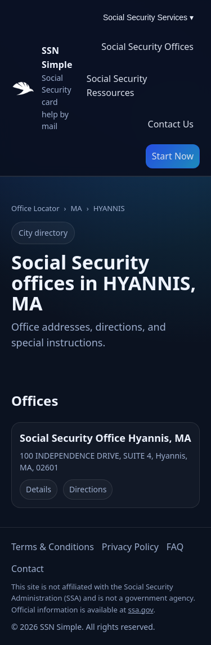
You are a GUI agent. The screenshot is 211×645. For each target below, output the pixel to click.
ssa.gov (141, 610)
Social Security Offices (147, 46)
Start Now (173, 156)
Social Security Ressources (117, 85)
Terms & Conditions (52, 547)
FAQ (175, 547)
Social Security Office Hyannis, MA (105, 438)
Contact (27, 568)
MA (76, 208)
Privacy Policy (130, 547)
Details (38, 489)
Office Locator (35, 208)
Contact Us (171, 124)
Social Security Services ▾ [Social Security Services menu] (148, 17)
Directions (87, 489)
